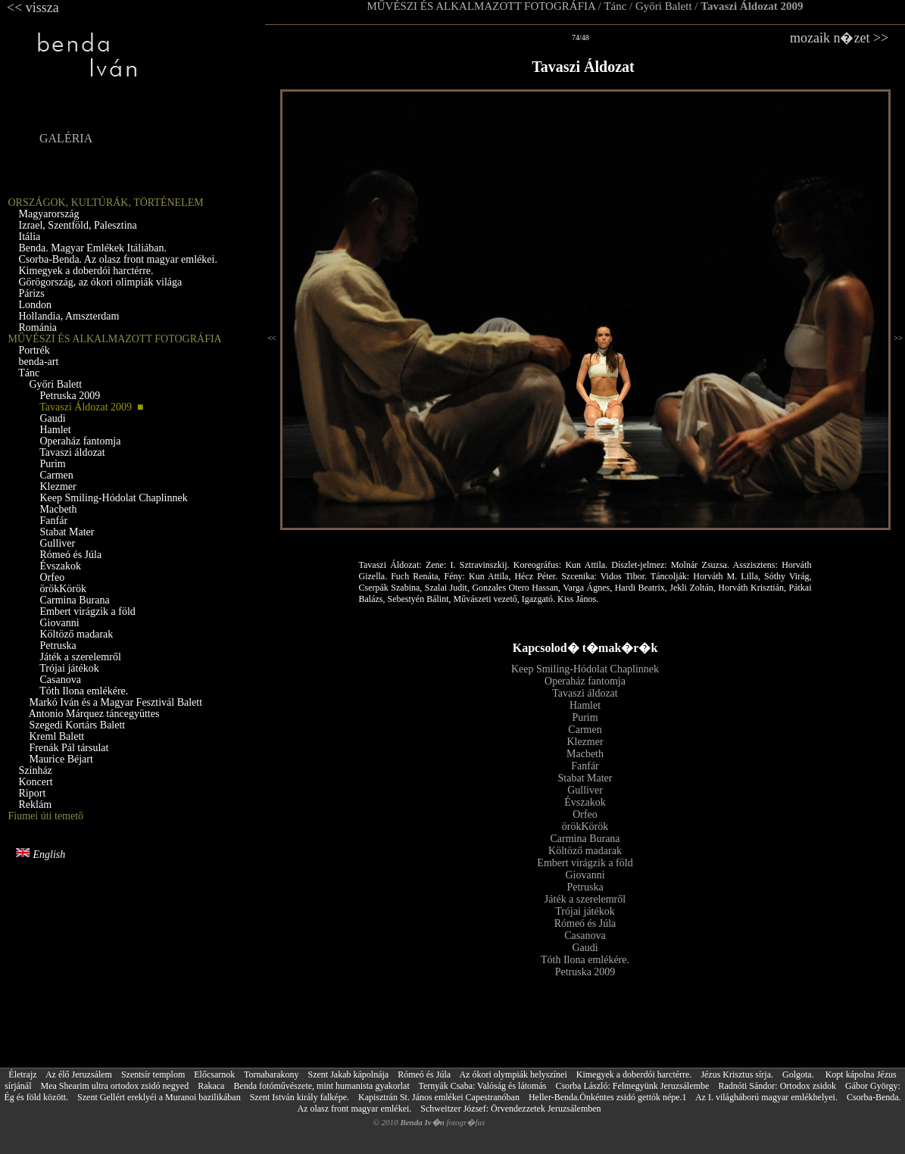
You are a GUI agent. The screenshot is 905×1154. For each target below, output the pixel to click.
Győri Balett (663, 6)
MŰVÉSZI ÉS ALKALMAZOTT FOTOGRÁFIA (481, 6)
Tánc (615, 6)
